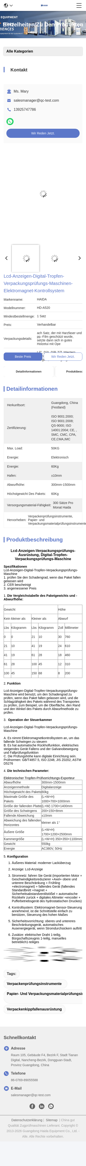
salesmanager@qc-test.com (36, 100)
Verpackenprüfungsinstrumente (34, 984)
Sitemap (51, 1120)
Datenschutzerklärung (26, 1120)
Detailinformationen (29, 371)
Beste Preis (23, 356)
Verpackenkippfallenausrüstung (34, 1009)
